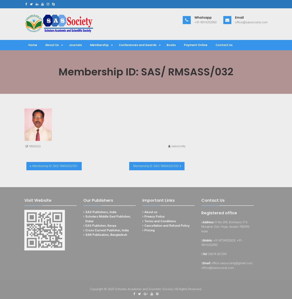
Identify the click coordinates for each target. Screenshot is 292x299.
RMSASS (35, 146)
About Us (52, 45)
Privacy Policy (154, 217)
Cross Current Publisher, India (107, 231)
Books (171, 45)
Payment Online (195, 45)
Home (32, 45)
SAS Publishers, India (100, 213)
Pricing (149, 231)
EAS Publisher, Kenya (100, 226)
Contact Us (224, 45)
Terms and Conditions (160, 222)
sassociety (178, 146)
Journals (75, 45)
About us (150, 213)
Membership (99, 45)
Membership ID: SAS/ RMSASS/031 (55, 166)
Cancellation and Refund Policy (167, 226)
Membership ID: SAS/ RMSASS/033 (155, 166)
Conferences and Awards (138, 45)
